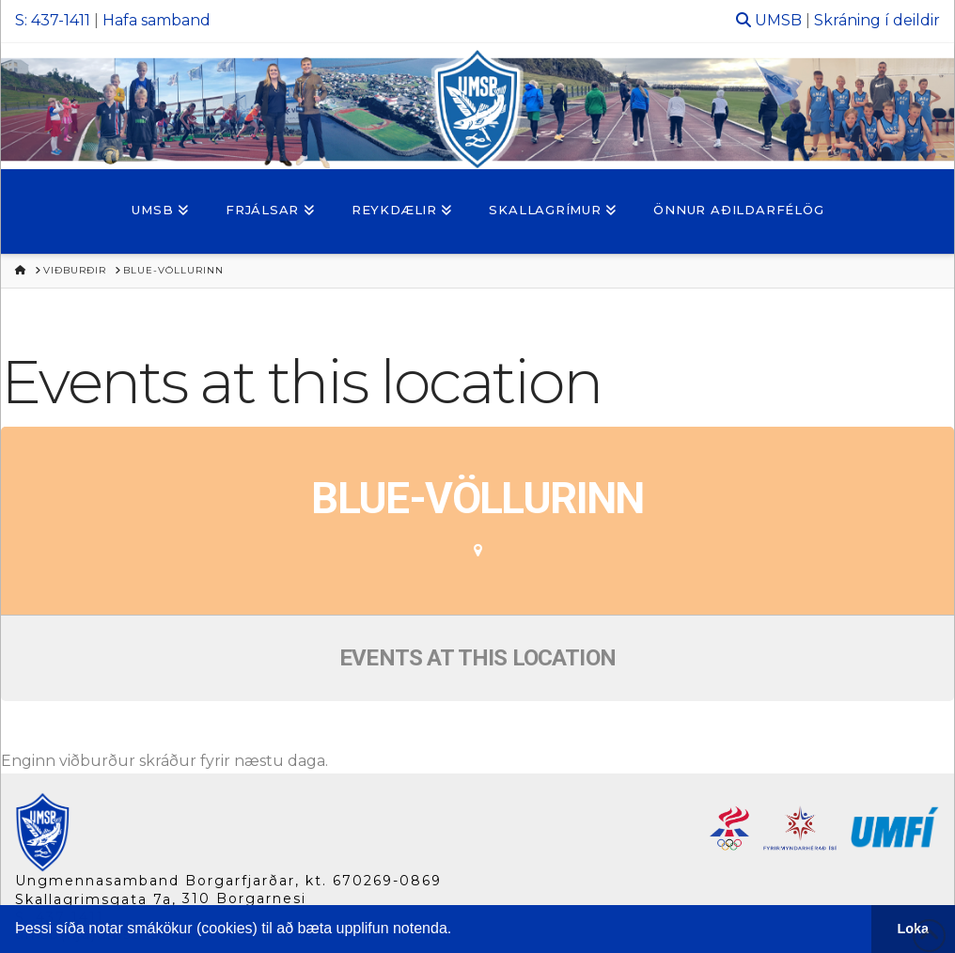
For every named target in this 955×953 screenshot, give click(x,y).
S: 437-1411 (52, 20)
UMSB (778, 20)
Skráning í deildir (877, 20)
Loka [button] (914, 928)
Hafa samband (156, 20)
